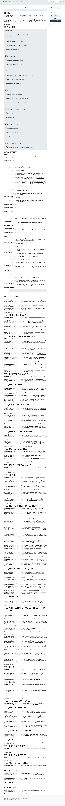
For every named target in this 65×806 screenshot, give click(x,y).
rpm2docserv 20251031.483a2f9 (51, 803)
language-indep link (54, 9)
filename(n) (21, 784)
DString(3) (6, 784)
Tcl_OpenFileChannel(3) (9, 7)
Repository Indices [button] (19, 1)
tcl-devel (13, 4)
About (14, 1)
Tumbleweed (8, 4)
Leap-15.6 (52, 25)
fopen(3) (27, 784)
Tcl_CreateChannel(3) (35, 784)
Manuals (3, 4)
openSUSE (10, 1)
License (59, 803)
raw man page (53, 12)
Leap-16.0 (52, 23)
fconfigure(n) (13, 784)
